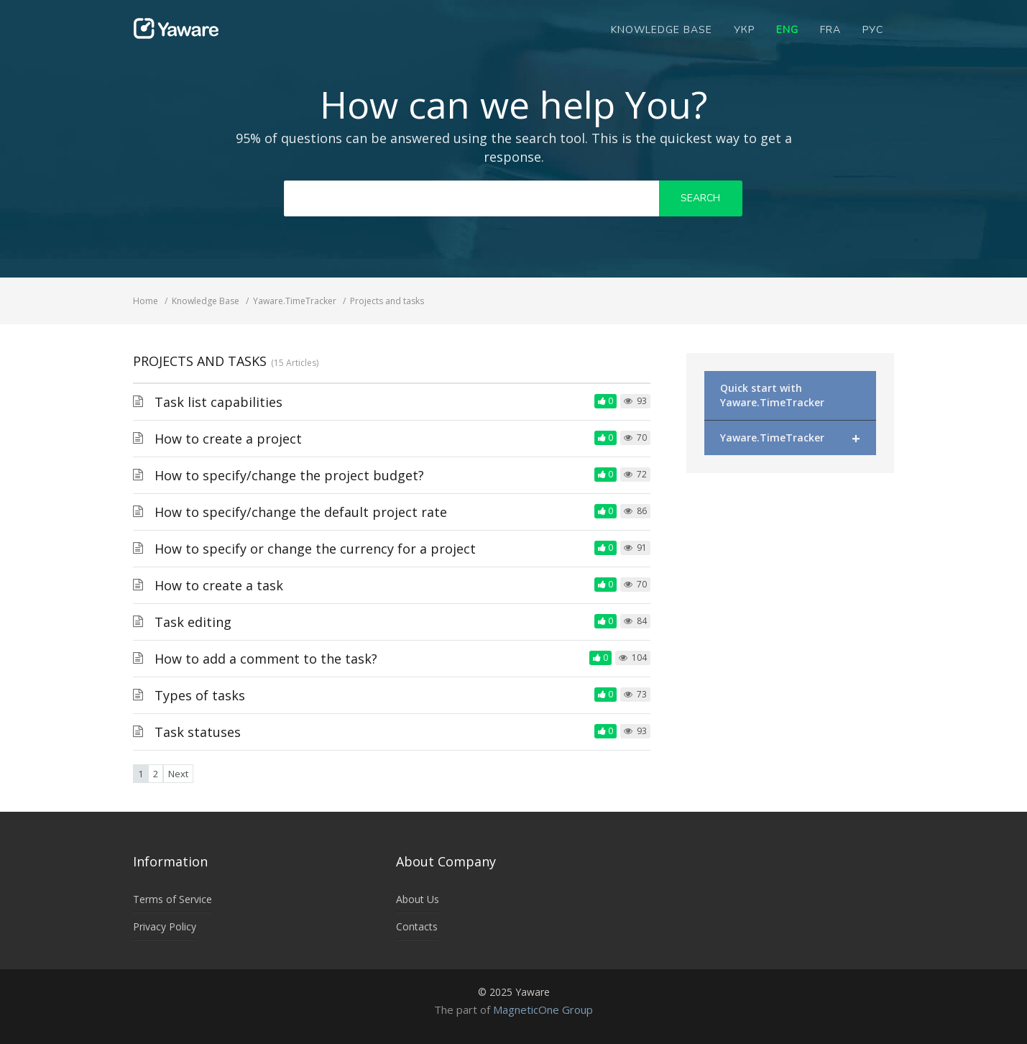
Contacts (417, 926)
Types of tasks (200, 695)
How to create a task (219, 585)
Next (178, 773)
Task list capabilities (218, 402)
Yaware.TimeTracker (790, 438)
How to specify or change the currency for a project (315, 548)
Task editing (193, 622)
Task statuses (198, 732)
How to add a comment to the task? (266, 658)
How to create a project (228, 438)
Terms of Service (172, 899)
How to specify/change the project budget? (289, 475)
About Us (417, 899)
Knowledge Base (661, 30)
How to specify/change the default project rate (301, 512)
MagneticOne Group (543, 1009)
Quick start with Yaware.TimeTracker (772, 395)
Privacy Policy (164, 926)
